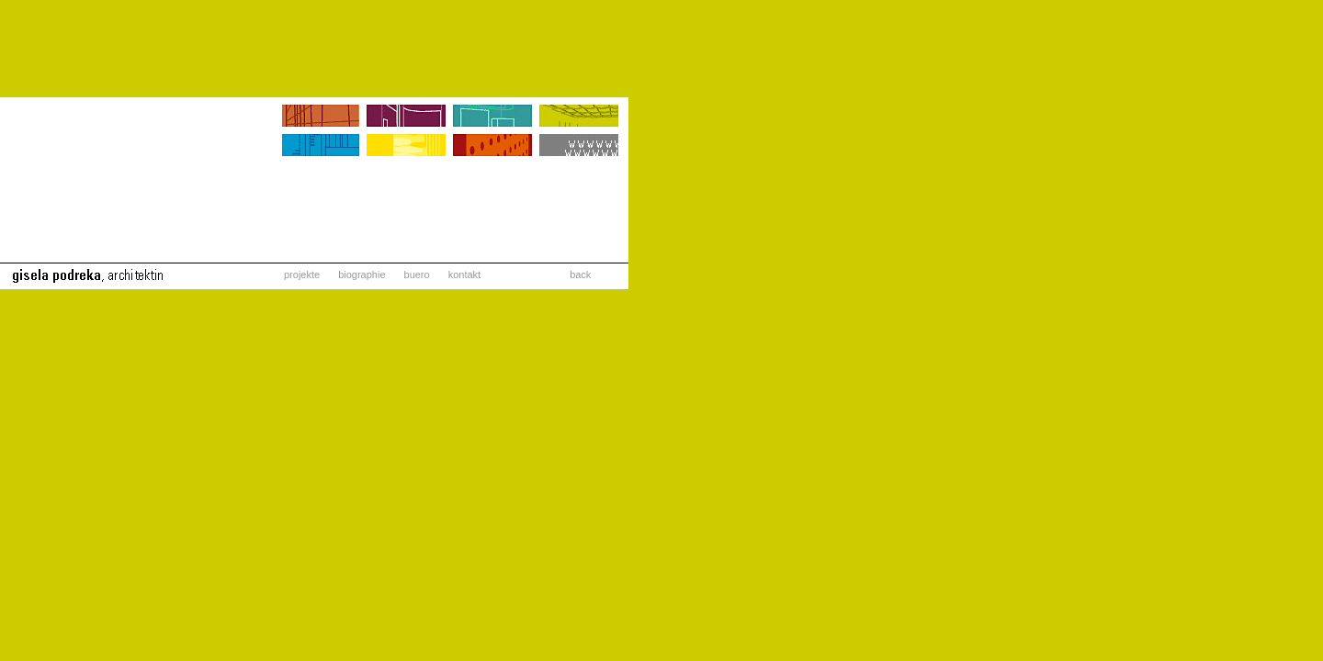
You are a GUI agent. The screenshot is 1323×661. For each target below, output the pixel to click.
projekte (302, 274)
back (580, 274)
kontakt (464, 274)
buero (417, 274)
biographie (361, 274)
